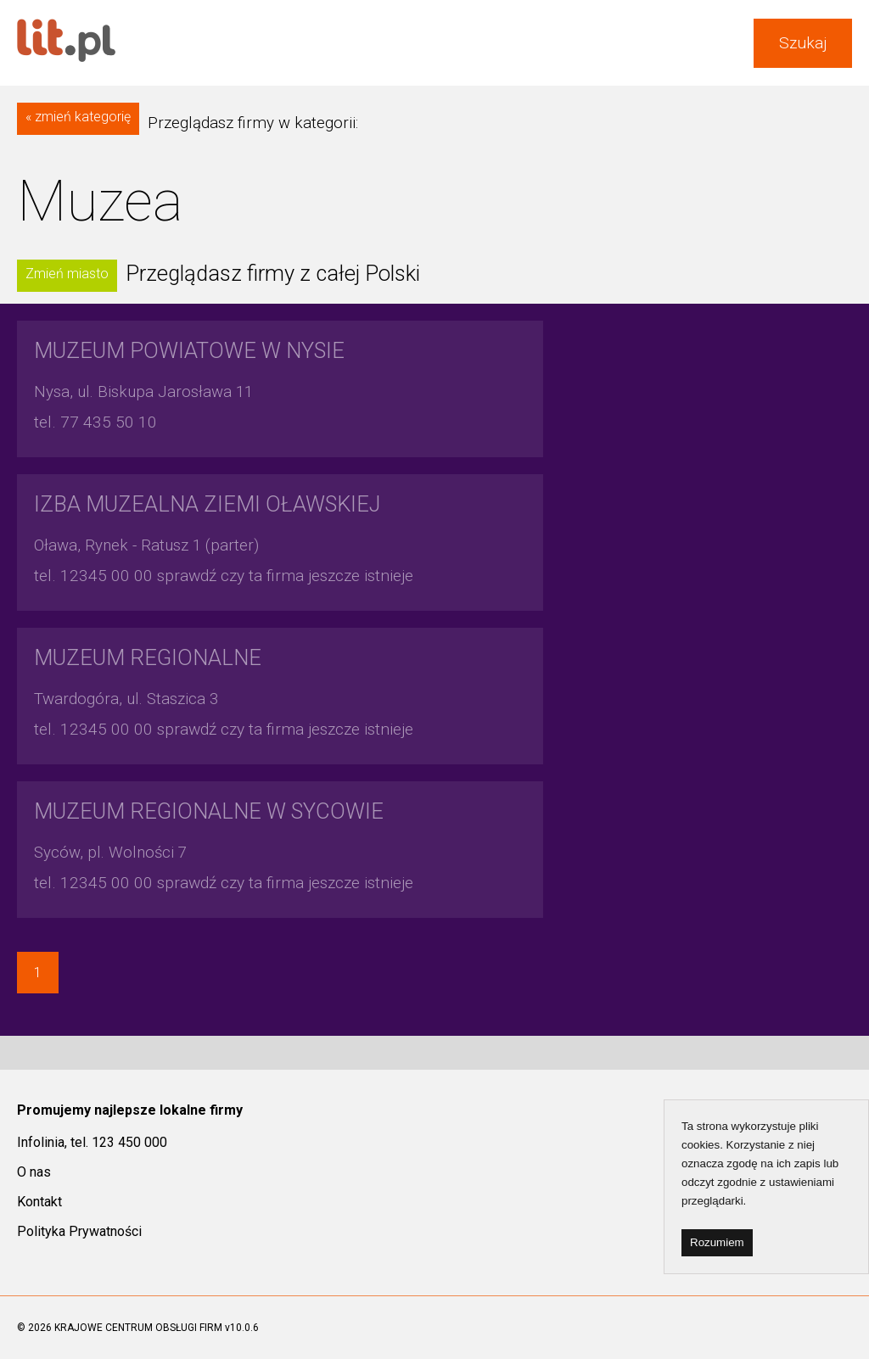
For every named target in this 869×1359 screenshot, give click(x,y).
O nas (34, 1172)
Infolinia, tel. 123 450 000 (92, 1142)
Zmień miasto (67, 274)
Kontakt (39, 1202)
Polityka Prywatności (79, 1231)
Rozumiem (717, 1242)
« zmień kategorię (78, 117)
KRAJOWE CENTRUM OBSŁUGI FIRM (138, 1328)
